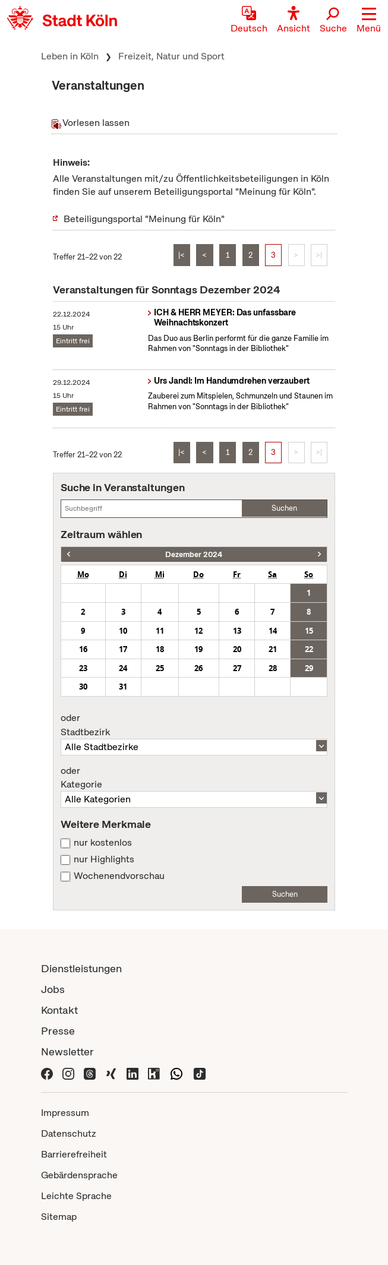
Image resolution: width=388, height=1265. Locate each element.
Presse (58, 1031)
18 (160, 649)
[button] (369, 21)
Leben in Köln (70, 56)
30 (83, 686)
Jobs (53, 989)
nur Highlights (104, 859)
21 (273, 649)
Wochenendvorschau (119, 876)
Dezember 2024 (193, 554)
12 (198, 630)
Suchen (284, 508)
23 (83, 668)
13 (237, 630)
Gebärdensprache (79, 1175)
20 (237, 649)
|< (181, 255)
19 (198, 649)
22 (309, 649)
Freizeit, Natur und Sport (171, 56)
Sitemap (59, 1216)
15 (309, 630)
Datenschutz (68, 1133)
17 (123, 649)
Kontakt (59, 1010)
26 (198, 668)
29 (309, 668)
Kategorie (194, 778)
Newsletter (67, 1051)
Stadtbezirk (194, 725)
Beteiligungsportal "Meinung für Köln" (144, 219)
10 (123, 630)
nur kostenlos (103, 842)
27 (237, 668)
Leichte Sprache (76, 1196)
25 (160, 668)
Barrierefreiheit (74, 1154)
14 (273, 630)
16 (83, 649)
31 (123, 686)
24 (123, 668)
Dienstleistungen (81, 968)
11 (160, 630)
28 (273, 668)
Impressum (65, 1112)
